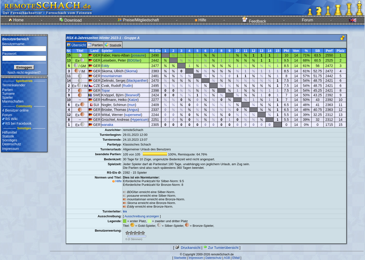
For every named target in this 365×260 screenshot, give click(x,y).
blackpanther (137, 80)
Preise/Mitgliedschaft (138, 20)
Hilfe (200, 20)
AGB (227, 258)
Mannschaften (13, 101)
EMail (236, 258)
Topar (106, 90)
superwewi (133, 115)
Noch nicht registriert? (24, 72)
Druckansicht (188, 248)
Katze (133, 100)
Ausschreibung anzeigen (141, 216)
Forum (307, 20)
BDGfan (134, 60)
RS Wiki (11, 119)
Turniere (8, 94)
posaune (138, 55)
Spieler (7, 97)
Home (16, 20)
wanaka (107, 125)
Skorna (131, 71)
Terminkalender (13, 85)
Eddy (105, 66)
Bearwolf (132, 95)
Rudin (127, 86)
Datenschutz (11, 144)
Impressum (10, 149)
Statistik (8, 136)
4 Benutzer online (15, 110)
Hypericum (139, 120)
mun (131, 105)
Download (70, 20)
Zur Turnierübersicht (220, 248)
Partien (7, 90)
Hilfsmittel (9, 132)
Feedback (254, 21)
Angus (133, 110)
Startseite (180, 258)
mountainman (112, 76)
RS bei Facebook (18, 123)
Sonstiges (9, 140)
